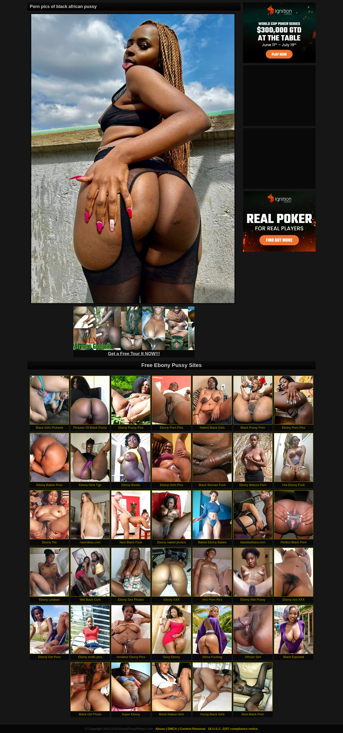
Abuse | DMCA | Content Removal (180, 729)
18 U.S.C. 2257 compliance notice (233, 729)
